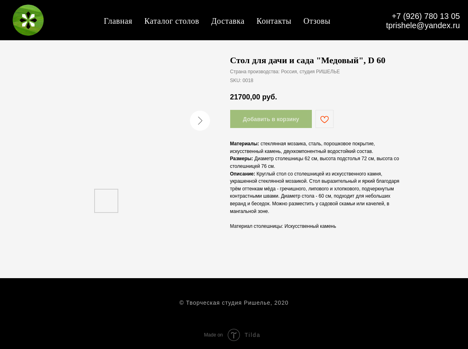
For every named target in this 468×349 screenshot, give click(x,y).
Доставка (228, 21)
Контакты (274, 21)
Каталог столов (171, 21)
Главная (118, 21)
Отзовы (316, 21)
